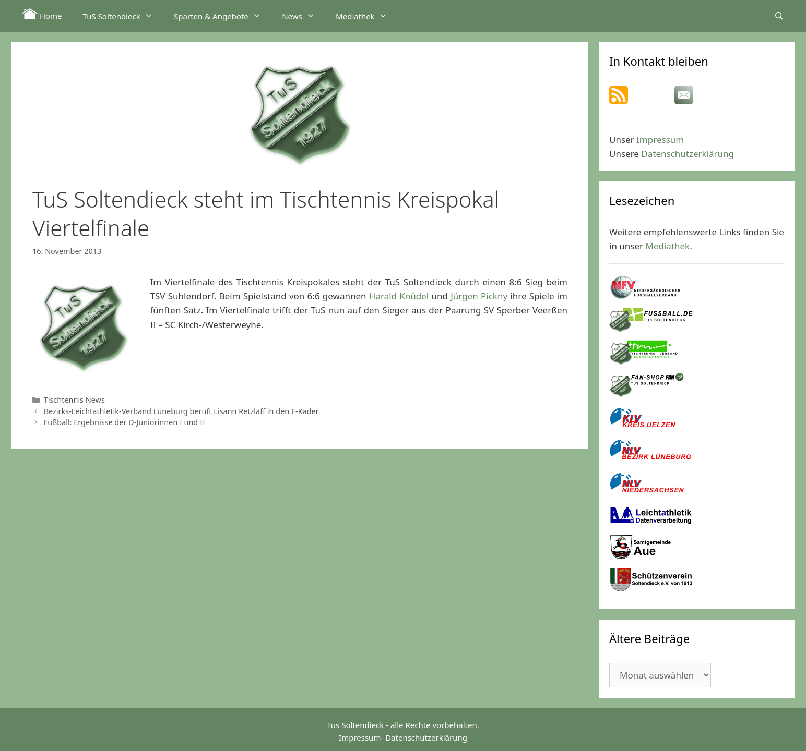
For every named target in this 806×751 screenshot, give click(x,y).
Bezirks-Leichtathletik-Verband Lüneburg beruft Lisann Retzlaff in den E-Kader (181, 411)
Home (42, 14)
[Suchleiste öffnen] (779, 15)
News (303, 15)
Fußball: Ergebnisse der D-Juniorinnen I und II (124, 422)
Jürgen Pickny (479, 296)
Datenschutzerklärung (687, 154)
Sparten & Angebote (222, 15)
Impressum (660, 140)
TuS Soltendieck (123, 15)
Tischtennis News (74, 400)
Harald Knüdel (399, 296)
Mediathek (367, 15)
